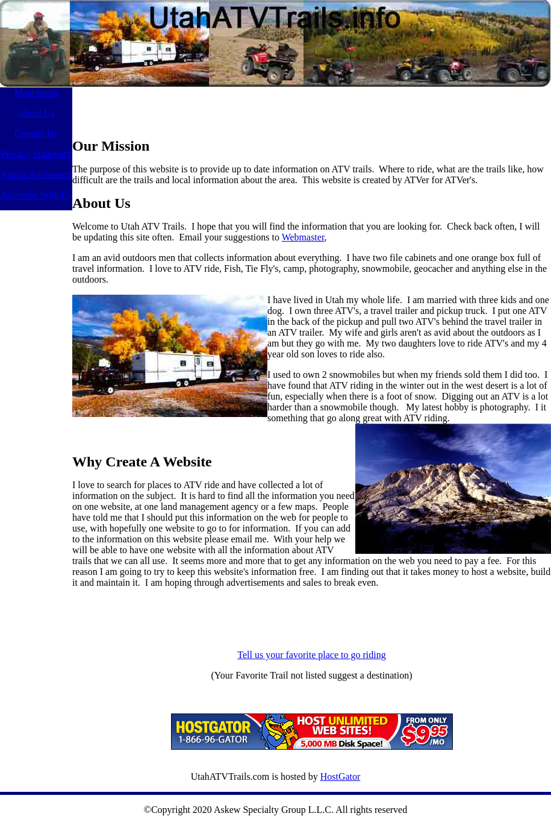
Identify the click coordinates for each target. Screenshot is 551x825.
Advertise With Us (36, 195)
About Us (36, 113)
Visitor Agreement (36, 174)
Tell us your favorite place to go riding (311, 655)
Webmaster (303, 237)
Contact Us (36, 133)
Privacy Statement (36, 154)
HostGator (340, 776)
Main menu (36, 92)
